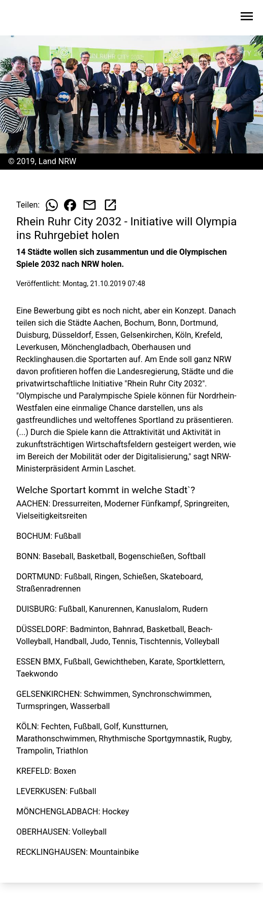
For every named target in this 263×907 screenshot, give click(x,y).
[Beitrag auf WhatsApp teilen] (52, 205)
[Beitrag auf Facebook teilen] (70, 205)
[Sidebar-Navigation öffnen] (247, 18)
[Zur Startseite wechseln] (32, 18)
